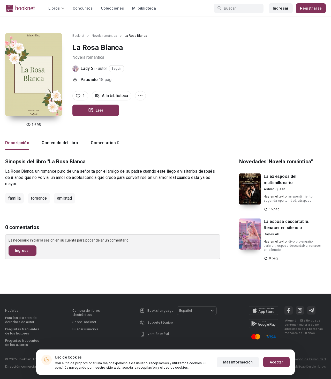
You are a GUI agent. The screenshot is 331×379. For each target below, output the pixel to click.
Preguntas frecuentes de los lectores (22, 331)
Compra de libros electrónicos (86, 313)
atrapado (304, 200)
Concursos (83, 8)
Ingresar (281, 8)
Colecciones (112, 8)
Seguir (116, 68)
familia (14, 198)
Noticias (11, 310)
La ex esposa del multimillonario (280, 179)
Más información (238, 362)
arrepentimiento (300, 196)
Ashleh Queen (274, 189)
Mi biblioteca (144, 8)
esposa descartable (292, 245)
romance (39, 198)
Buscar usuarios (85, 329)
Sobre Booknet (84, 322)
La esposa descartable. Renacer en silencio (286, 224)
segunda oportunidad (280, 200)
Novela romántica (104, 36)
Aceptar (276, 362)
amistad (64, 198)
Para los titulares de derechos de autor (20, 320)
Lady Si (88, 68)
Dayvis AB (271, 234)
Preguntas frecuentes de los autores (22, 343)
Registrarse (311, 8)
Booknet (78, 36)
